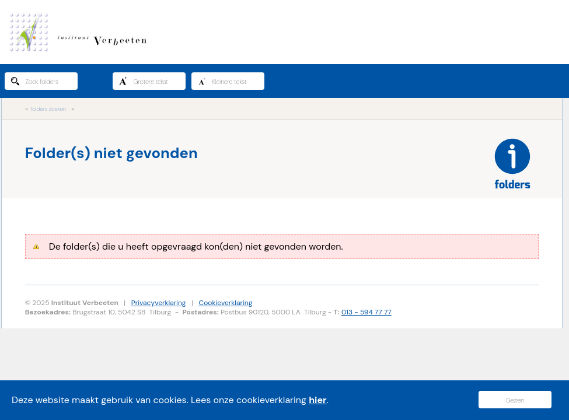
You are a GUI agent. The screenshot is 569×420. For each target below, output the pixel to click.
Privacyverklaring (158, 302)
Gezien (515, 400)
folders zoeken (48, 109)
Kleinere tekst (222, 81)
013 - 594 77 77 (366, 312)
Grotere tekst (143, 81)
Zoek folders (35, 81)
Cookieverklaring (226, 302)
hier (317, 400)
